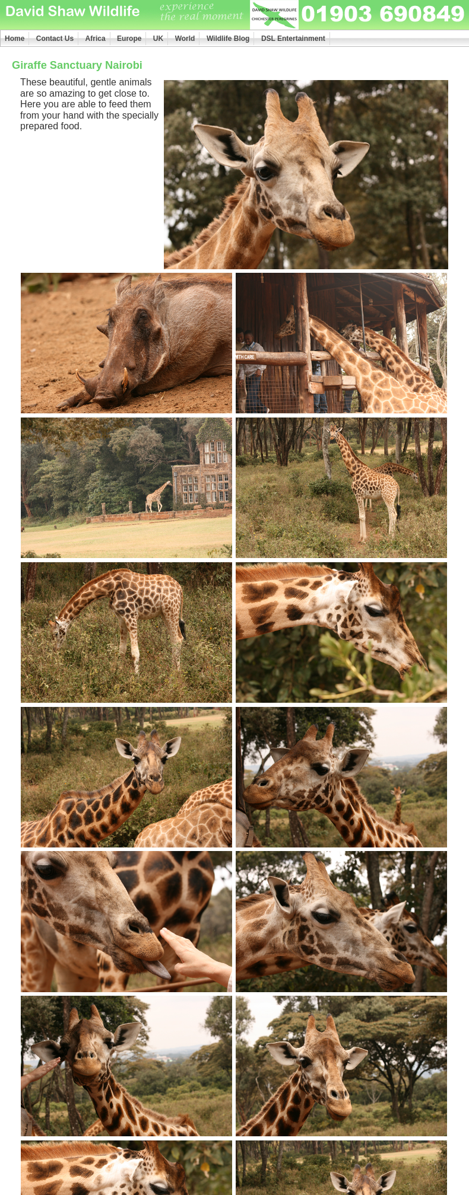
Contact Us (55, 38)
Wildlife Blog (228, 38)
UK (158, 38)
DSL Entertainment (293, 38)
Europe (129, 38)
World (185, 38)
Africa (95, 38)
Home (14, 38)
